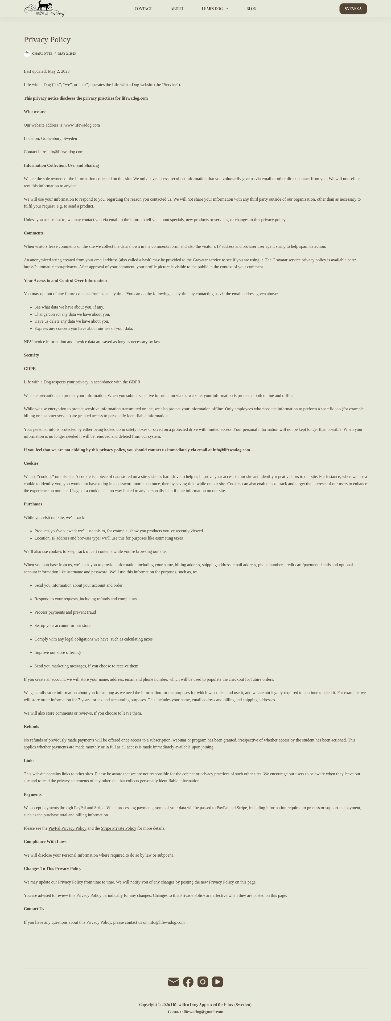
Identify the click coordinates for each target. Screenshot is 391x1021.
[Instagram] (202, 982)
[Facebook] (188, 982)
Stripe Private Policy (118, 828)
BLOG (251, 8)
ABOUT (177, 8)
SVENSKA (353, 8)
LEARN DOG (216, 9)
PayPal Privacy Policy (67, 828)
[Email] (173, 982)
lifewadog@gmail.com (203, 1012)
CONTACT (143, 8)
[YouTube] (217, 982)
